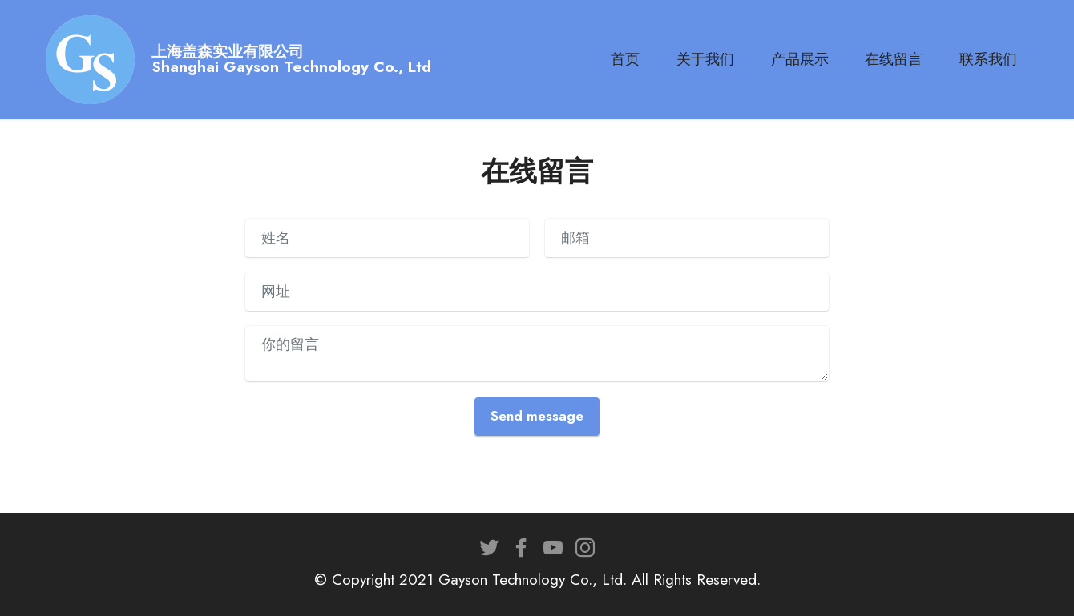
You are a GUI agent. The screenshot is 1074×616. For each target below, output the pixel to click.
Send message (537, 415)
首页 (625, 59)
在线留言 (894, 59)
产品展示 (800, 59)
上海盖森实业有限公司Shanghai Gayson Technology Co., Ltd (291, 59)
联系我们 (988, 59)
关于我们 (705, 59)
